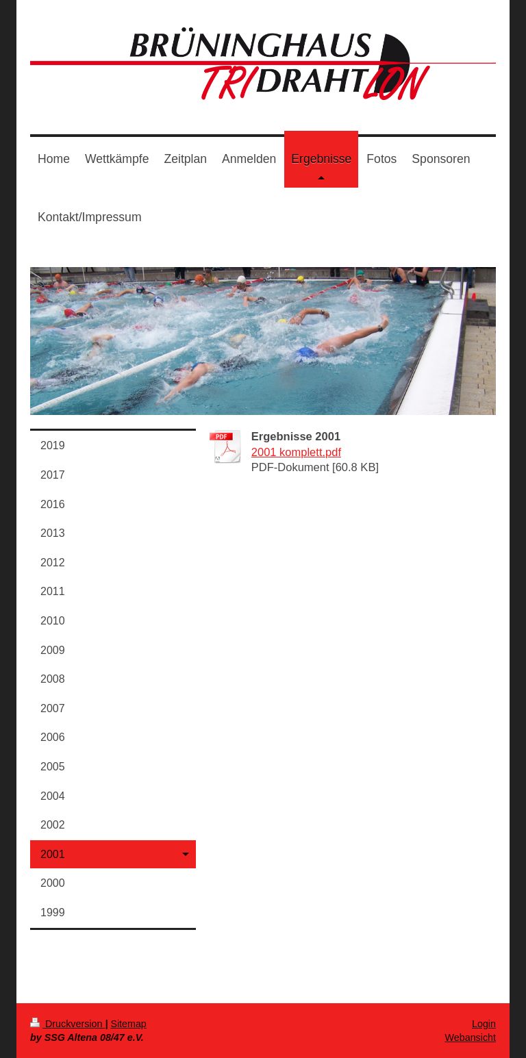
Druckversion (67, 1023)
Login (484, 1023)
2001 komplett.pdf (296, 452)
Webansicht (470, 1037)
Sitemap (128, 1023)
